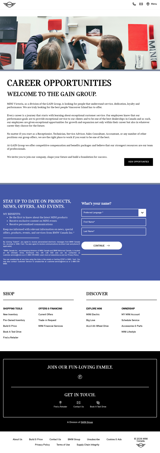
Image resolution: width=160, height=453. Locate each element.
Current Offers (45, 314)
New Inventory (10, 314)
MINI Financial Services (50, 326)
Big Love (90, 320)
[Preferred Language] (113, 213)
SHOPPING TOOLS (12, 309)
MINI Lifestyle (129, 332)
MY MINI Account (131, 314)
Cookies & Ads (114, 439)
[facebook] (80, 377)
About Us (17, 439)
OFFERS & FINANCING (50, 309)
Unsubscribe (93, 439)
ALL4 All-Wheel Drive (97, 326)
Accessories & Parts (132, 326)
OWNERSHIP (128, 309)
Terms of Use (63, 445)
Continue (101, 245)
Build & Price (10, 326)
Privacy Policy (42, 445)
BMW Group (74, 439)
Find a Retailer (10, 337)
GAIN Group (54, 103)
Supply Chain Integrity (88, 445)
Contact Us (55, 439)
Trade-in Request (47, 320)
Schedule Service (130, 320)
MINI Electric (93, 314)
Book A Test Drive (12, 332)
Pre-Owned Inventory (14, 320)
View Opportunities (138, 162)
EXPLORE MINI (94, 309)
